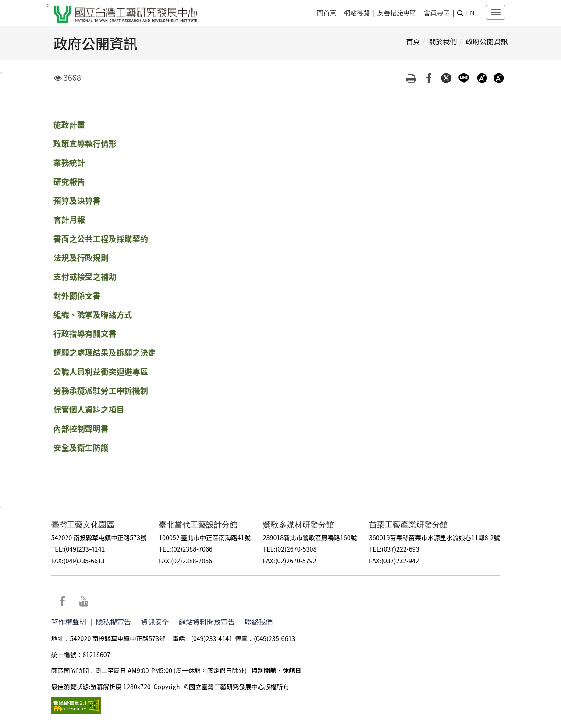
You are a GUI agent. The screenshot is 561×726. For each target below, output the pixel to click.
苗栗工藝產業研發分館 (411, 524)
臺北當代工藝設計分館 (200, 524)
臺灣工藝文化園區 (84, 524)
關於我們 (443, 41)
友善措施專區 (396, 12)
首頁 (412, 41)
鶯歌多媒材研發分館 (300, 524)
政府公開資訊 (486, 41)
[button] (460, 12)
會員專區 (437, 12)
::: (48, 5)
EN (470, 12)
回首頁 (326, 12)
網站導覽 (356, 12)
